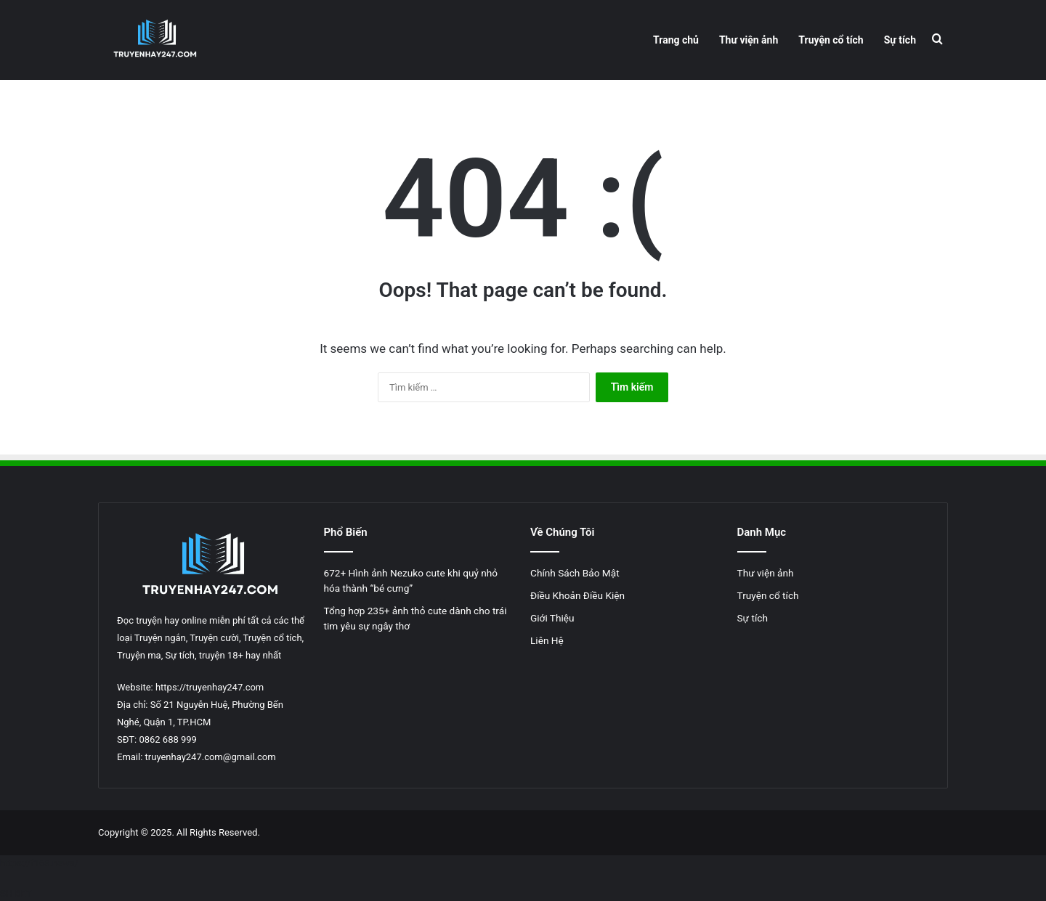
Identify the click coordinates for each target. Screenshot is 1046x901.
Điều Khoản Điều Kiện (577, 595)
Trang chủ (676, 40)
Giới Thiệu (552, 618)
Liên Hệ (547, 640)
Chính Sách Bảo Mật (576, 573)
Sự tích (900, 40)
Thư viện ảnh (748, 40)
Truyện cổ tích (830, 40)
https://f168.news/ (39, 862)
